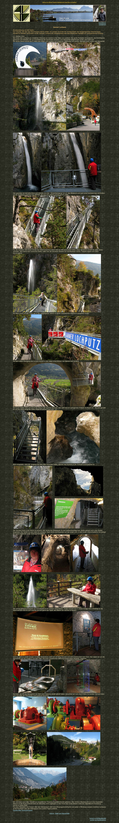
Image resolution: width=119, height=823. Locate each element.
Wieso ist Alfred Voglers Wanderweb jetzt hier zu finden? (59, 2)
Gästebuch (102, 24)
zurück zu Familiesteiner (98, 820)
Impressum (102, 23)
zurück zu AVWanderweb (98, 818)
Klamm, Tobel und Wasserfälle (59, 813)
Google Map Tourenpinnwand (22, 810)
